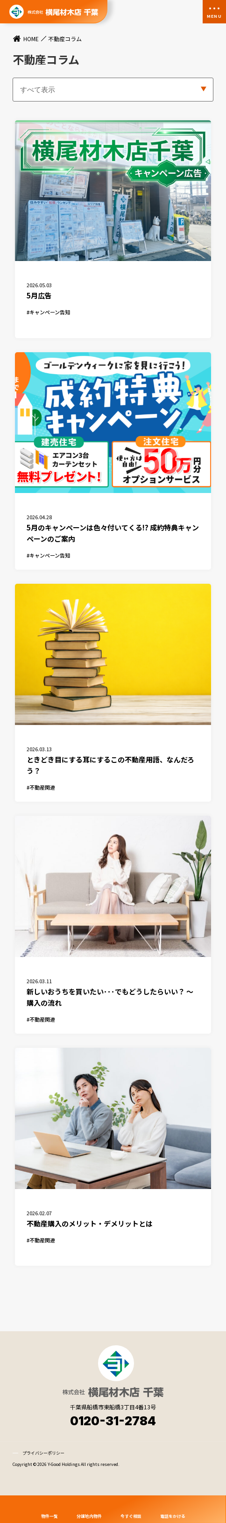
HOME (31, 39)
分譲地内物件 (89, 1515)
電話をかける (172, 1515)
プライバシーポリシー (43, 1472)
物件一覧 (49, 1515)
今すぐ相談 (130, 1515)
